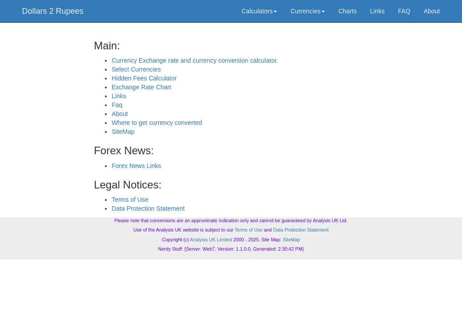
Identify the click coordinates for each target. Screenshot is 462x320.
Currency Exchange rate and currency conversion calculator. (195, 60)
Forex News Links (136, 165)
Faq (117, 104)
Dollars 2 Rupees (53, 11)
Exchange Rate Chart (141, 87)
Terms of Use (130, 199)
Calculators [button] (259, 11)
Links (377, 11)
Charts (347, 11)
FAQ (404, 11)
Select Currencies (136, 69)
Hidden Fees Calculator (144, 78)
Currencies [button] (307, 11)
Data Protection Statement (148, 208)
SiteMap (123, 131)
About (432, 11)
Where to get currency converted (157, 122)
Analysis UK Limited (211, 239)
